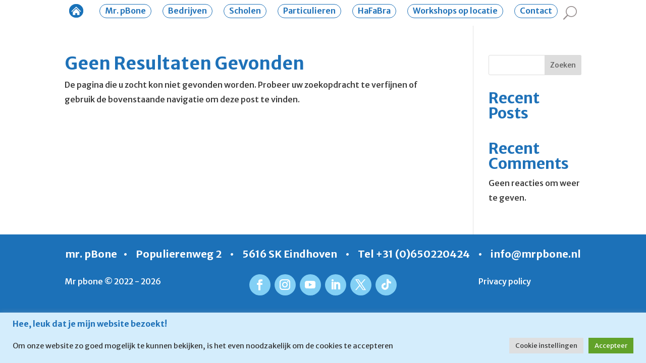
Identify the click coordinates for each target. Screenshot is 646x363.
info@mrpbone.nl (536, 254)
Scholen (245, 11)
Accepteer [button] (611, 345)
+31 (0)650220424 (423, 254)
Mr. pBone (125, 11)
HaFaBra (374, 11)
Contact (536, 11)
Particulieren (309, 11)
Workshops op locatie (455, 11)
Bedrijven (187, 11)
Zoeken (563, 65)
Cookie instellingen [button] (546, 345)
